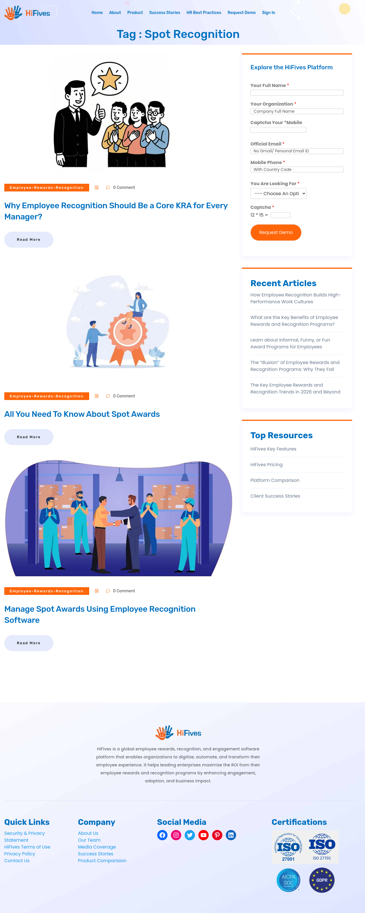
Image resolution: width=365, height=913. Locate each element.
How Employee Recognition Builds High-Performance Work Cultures (295, 298)
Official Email (267, 144)
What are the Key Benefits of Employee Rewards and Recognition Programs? (294, 321)
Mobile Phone (267, 163)
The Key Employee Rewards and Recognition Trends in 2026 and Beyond (295, 388)
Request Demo (242, 12)
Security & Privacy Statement (24, 836)
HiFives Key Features (273, 449)
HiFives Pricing (266, 464)
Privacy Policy (19, 854)
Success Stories (164, 12)
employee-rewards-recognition (47, 187)
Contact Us (16, 860)
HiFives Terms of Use (27, 847)
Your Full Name (269, 86)
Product (135, 12)
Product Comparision (102, 860)
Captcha (262, 208)
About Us (88, 833)
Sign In (268, 12)
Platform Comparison (275, 480)
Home (97, 12)
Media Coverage (97, 847)
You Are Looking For (275, 184)
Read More (29, 239)
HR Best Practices (204, 12)
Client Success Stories (275, 496)
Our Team (89, 840)
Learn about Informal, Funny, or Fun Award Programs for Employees (290, 343)
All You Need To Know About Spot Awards (86, 414)
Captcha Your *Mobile (276, 123)
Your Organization (273, 104)
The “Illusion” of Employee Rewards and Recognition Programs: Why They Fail (295, 366)
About (115, 12)
